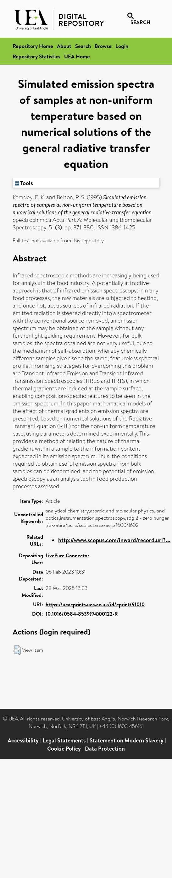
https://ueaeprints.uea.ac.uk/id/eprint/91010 (95, 604)
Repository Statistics (36, 56)
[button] (17, 650)
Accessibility (23, 740)
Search (83, 46)
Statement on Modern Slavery (127, 740)
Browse (103, 46)
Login (121, 46)
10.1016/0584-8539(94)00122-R (82, 613)
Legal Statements (64, 740)
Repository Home (33, 46)
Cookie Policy (64, 748)
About (64, 46)
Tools (24, 183)
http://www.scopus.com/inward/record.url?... (114, 540)
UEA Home (77, 56)
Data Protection (105, 748)
